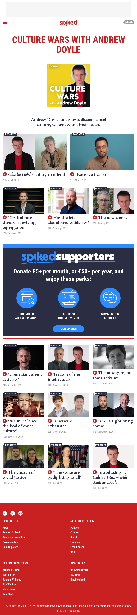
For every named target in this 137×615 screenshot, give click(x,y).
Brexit (73, 537)
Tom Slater (9, 574)
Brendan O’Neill (11, 570)
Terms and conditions (15, 537)
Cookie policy (10, 547)
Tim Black (8, 594)
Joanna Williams (12, 579)
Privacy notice (10, 542)
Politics (74, 527)
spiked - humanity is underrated (68, 23)
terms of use (70, 606)
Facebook (5, 513)
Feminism (75, 542)
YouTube (20, 513)
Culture (74, 532)
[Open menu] (5, 22)
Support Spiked (11, 532)
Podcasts (10, 134)
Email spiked (77, 579)
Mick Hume (9, 589)
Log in (128, 22)
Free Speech (77, 547)
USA (72, 552)
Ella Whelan (9, 584)
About (6, 527)
